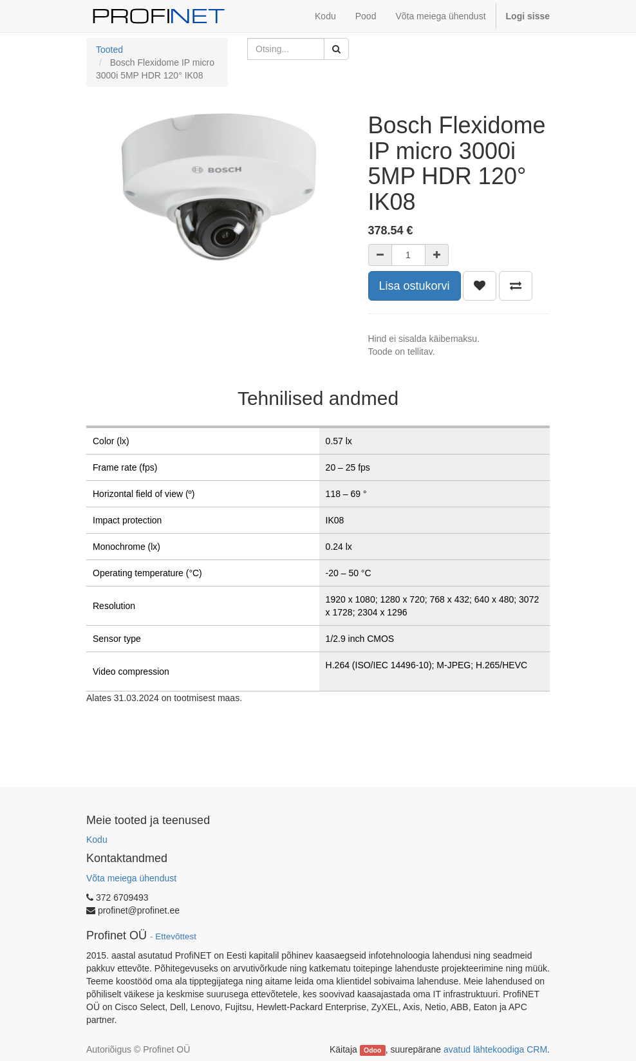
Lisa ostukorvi (414, 285)
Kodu (97, 839)
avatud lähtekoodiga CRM (495, 1049)
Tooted (109, 49)
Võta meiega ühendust (131, 878)
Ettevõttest (175, 936)
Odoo (372, 1050)
